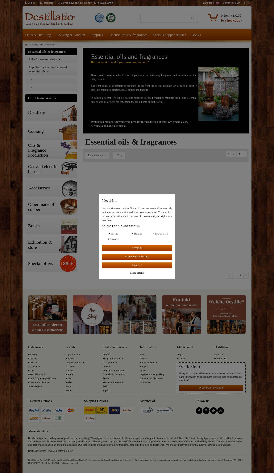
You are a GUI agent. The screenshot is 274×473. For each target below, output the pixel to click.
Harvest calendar (148, 362)
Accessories (34, 366)
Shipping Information (113, 358)
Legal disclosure (130, 225)
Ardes (68, 378)
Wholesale (145, 382)
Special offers (35, 386)
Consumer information (114, 370)
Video (143, 370)
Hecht (68, 390)
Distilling (32, 354)
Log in (180, 354)
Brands (70, 347)
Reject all (137, 265)
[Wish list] (246, 3)
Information (148, 347)
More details (137, 272)
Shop (142, 354)
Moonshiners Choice (75, 362)
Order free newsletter (211, 387)
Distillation (222, 347)
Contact (106, 354)
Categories (35, 347)
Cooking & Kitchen (70, 35)
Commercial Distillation (151, 378)
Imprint (106, 390)
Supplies (96, 35)
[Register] (46, 3)
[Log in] (30, 3)
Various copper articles (169, 35)
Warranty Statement (113, 382)
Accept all (136, 248)
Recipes (144, 366)
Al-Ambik (70, 358)
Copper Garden (73, 354)
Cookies (107, 366)
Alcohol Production (37, 374)
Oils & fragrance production (42, 378)
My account (185, 347)
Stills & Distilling (38, 35)
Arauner (69, 374)
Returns (107, 378)
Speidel (69, 370)
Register (181, 358)
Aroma (143, 358)
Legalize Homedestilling (152, 374)
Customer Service (115, 347)
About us (218, 354)
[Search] (192, 18)
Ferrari (68, 386)
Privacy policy (110, 225)
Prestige (69, 366)
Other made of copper (39, 382)
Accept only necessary (137, 256)
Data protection (110, 362)
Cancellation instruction (114, 374)
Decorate (32, 362)
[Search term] (164, 18)
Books (196, 35)
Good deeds (220, 358)
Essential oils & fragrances (127, 35)
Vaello (68, 382)
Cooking (32, 358)
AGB (105, 386)
